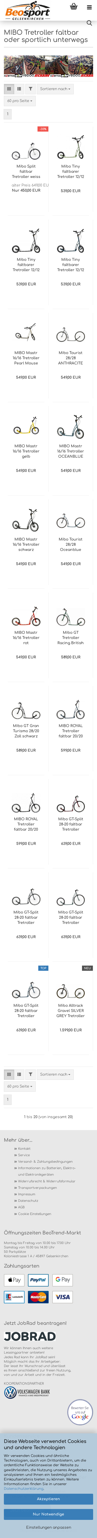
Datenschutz (28, 1201)
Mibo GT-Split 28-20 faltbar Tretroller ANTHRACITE (26, 917)
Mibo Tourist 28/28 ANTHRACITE (70, 358)
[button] (9, 89)
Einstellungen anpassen (48, 1527)
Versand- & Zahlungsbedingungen (45, 1161)
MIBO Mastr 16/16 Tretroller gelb (26, 451)
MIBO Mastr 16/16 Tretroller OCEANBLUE (70, 451)
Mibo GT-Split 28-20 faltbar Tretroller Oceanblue (26, 1011)
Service (24, 1155)
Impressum (26, 1194)
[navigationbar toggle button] (89, 8)
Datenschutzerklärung (23, 1489)
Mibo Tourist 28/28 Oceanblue (71, 544)
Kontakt (24, 1149)
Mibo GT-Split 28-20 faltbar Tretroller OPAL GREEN (70, 917)
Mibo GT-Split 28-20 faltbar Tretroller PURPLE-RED (70, 824)
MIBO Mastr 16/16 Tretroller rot (26, 638)
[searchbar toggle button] (89, 23)
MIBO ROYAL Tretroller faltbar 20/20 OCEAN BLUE (71, 731)
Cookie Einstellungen (34, 1214)
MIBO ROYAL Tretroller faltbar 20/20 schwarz (26, 824)
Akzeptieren (48, 1499)
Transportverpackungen (37, 1188)
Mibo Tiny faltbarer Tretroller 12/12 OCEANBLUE (70, 265)
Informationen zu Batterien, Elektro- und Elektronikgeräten (47, 1171)
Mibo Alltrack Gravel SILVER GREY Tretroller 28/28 (70, 1011)
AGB (21, 1207)
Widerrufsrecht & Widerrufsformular (47, 1181)
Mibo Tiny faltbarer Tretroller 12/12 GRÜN (70, 171)
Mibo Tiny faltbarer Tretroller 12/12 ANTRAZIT (26, 265)
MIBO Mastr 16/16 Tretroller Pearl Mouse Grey (26, 358)
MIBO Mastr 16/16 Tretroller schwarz (26, 544)
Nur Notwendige (48, 1514)
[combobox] (55, 89)
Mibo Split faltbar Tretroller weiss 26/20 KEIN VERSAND (26, 171)
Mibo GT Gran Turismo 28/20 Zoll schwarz (26, 731)
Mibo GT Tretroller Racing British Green (70, 638)
